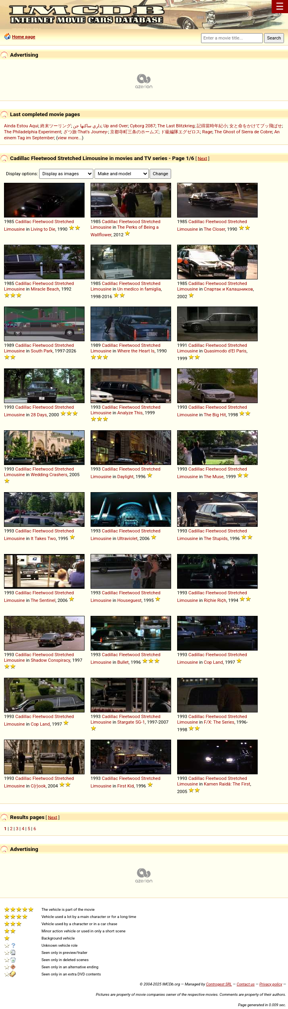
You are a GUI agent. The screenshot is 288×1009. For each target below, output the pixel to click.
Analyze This (130, 412)
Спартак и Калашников (228, 289)
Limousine (14, 229)
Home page (23, 37)
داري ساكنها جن (87, 126)
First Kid (125, 786)
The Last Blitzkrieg (176, 126)
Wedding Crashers (49, 474)
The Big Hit (215, 414)
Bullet (123, 662)
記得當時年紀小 (212, 126)
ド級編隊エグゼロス (180, 132)
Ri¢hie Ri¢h (215, 600)
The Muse (214, 476)
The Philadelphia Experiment (32, 132)
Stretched (64, 221)
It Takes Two (43, 538)
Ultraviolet (127, 538)
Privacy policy (270, 984)
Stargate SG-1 (131, 722)
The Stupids (216, 538)
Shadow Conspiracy (50, 660)
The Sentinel (43, 600)
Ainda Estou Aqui (21, 126)
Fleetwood (42, 221)
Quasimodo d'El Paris (225, 351)
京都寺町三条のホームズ (134, 132)
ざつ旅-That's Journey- (85, 132)
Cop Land (213, 662)
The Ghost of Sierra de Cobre (243, 132)
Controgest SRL (219, 984)
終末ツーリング (55, 126)
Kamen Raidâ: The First (227, 784)
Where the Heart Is (135, 351)
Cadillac (23, 221)
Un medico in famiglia (139, 289)
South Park (42, 351)
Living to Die (43, 229)
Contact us (245, 984)
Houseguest (129, 600)
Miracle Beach (45, 289)
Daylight (125, 476)
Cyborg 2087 (143, 126)
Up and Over (115, 126)
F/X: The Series (219, 722)
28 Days (39, 414)
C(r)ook (38, 786)
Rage (207, 132)
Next (202, 158)
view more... (70, 137)
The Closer (214, 229)
